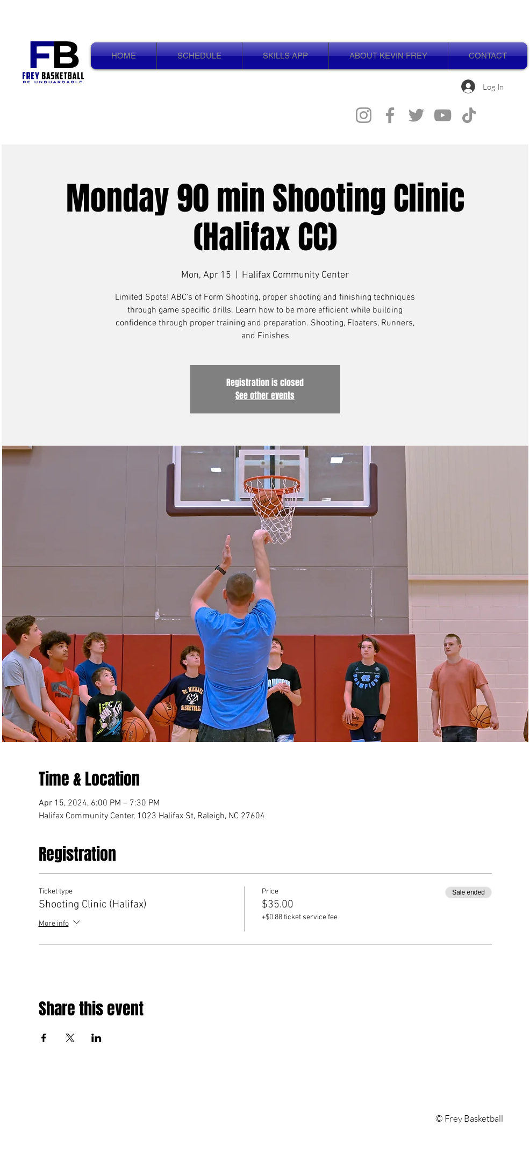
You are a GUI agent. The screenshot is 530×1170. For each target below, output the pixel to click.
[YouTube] (442, 115)
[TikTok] (469, 115)
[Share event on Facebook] (44, 1038)
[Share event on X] (70, 1038)
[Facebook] (389, 115)
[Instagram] (363, 115)
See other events (265, 395)
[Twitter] (416, 115)
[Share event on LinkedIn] (96, 1038)
